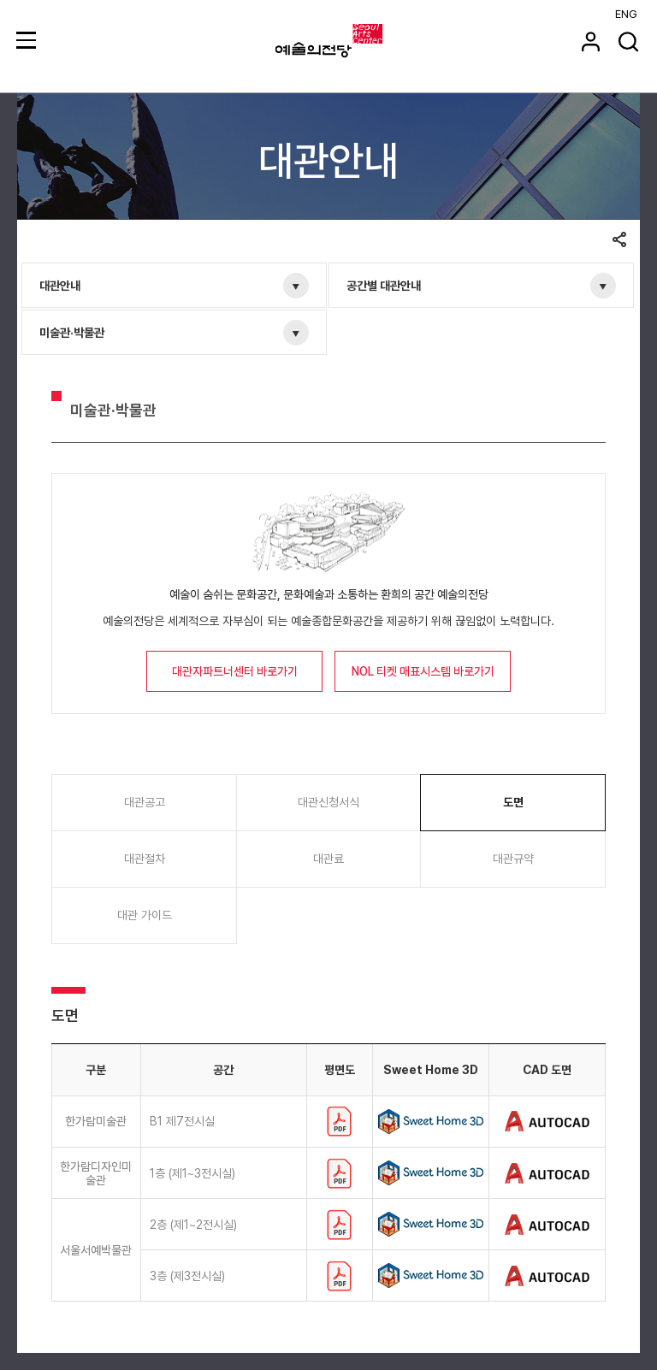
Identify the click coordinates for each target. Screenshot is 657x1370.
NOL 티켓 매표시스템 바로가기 (423, 671)
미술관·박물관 (71, 333)
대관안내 (59, 285)
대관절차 (144, 858)
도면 (513, 802)
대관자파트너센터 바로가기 (235, 671)
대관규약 (513, 858)
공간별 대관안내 (383, 285)
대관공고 (144, 802)
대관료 (328, 858)
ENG (626, 14)
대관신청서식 (328, 802)
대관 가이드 (144, 915)
